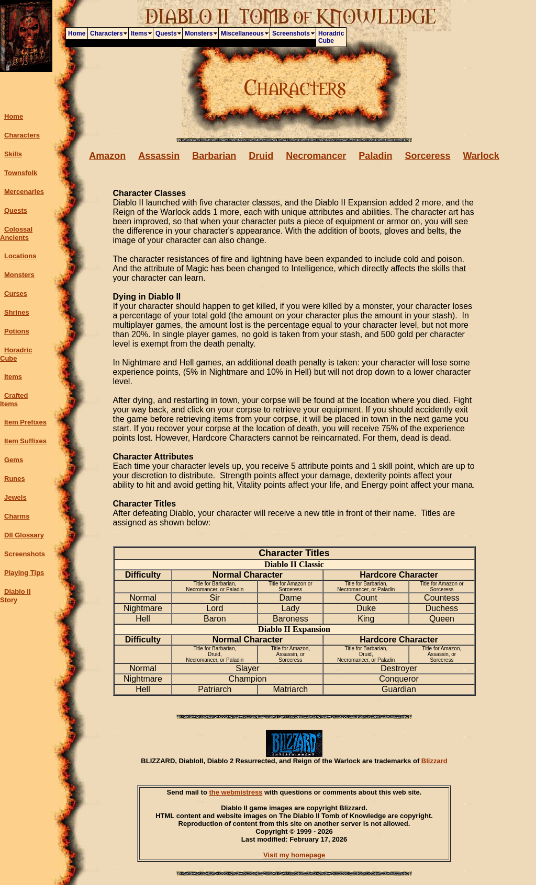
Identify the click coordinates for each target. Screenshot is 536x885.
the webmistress (235, 792)
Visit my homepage (294, 855)
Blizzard (434, 761)
